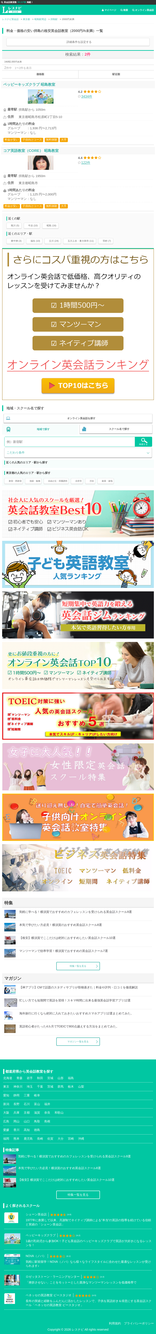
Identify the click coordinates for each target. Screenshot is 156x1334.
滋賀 (37, 1112)
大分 (61, 1138)
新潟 (6, 1104)
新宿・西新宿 (15, 481)
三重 (27, 1095)
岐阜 (37, 1095)
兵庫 (16, 1112)
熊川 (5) (15, 225)
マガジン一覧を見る (78, 1041)
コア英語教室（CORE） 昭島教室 (31, 150)
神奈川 (17, 1086)
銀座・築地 (107, 481)
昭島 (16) (51, 225)
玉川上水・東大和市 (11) (81, 241)
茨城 (50, 1086)
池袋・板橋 (35, 481)
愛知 (6, 1095)
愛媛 (6, 1130)
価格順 (40, 74)
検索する (143, 441)
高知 (27, 1130)
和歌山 (59, 1112)
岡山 (16, 1121)
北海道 (7, 1078)
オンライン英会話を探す (81, 418)
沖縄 (81, 1138)
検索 (124, 10)
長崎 (40, 1138)
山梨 (81, 1086)
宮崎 (71, 1138)
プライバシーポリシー (139, 1323)
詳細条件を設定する (79, 42)
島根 (47, 1121)
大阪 (6, 1112)
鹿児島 (28, 1138)
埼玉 (30, 1086)
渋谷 (92, 481)
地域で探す (43, 429)
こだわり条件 (16, 452)
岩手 (30, 1078)
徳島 (37, 1130)
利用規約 (115, 1323)
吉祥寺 (78, 481)
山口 (27, 1121)
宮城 (50, 1078)
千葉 (40, 1086)
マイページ (109, 10)
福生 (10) (35, 241)
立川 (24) (54, 241)
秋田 (40, 1078)
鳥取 (37, 1121)
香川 (16, 1130)
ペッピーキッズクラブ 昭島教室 (29, 84)
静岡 (16, 1095)
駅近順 (116, 74)
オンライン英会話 (143, 10)
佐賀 (50, 1138)
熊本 (16, 1138)
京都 (27, 1112)
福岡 (6, 1138)
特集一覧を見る (78, 966)
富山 (37, 1104)
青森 (19, 1078)
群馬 (61, 1086)
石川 (27, 1104)
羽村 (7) (107, 241)
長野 (16, 1104)
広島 (6, 1121)
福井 (47, 1104)
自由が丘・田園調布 (57, 481)
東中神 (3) (16, 241)
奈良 (47, 1112)
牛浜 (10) (33, 225)
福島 (71, 1078)
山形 (61, 1078)
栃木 (71, 1086)
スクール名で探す (119, 429)
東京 (6, 1086)
